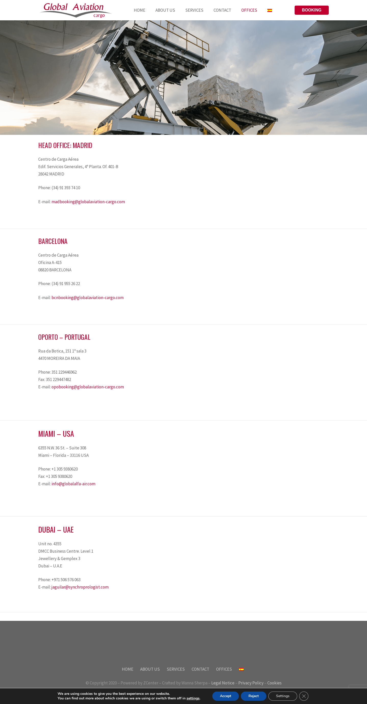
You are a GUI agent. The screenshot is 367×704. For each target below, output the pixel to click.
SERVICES (176, 669)
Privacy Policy (251, 683)
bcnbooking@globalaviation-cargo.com (87, 297)
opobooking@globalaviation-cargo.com (87, 387)
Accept (225, 696)
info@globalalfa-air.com (73, 484)
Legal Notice (222, 683)
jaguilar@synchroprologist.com (80, 587)
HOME (127, 669)
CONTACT (200, 669)
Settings (283, 696)
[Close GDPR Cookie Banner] (303, 696)
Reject (253, 696)
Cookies (274, 683)
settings (193, 698)
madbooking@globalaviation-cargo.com (88, 201)
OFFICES (224, 669)
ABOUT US (150, 669)
